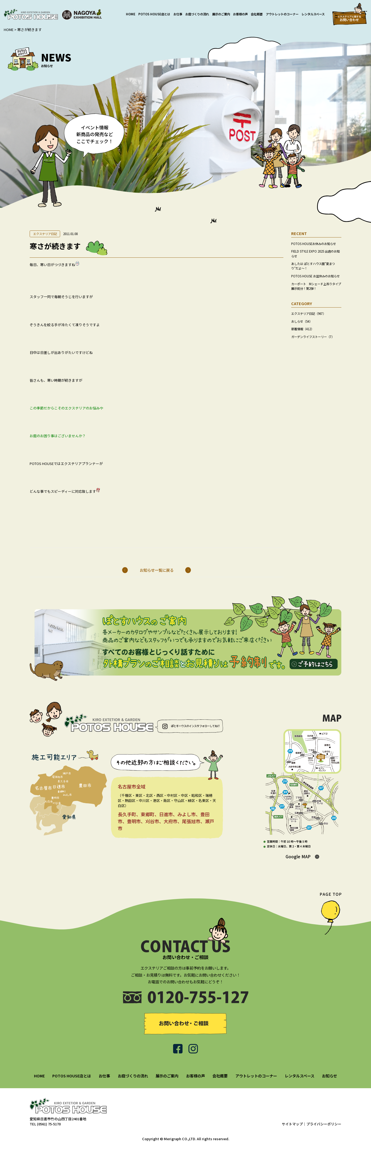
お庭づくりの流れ (197, 14)
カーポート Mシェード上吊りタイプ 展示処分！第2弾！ (317, 286)
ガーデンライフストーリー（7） (312, 337)
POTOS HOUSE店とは (154, 14)
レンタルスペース (313, 14)
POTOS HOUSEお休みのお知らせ (313, 244)
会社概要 (257, 14)
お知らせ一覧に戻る (157, 570)
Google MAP (298, 856)
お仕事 (177, 14)
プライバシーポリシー (323, 1123)
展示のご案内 (221, 14)
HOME (130, 14)
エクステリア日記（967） (308, 313)
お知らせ (329, 1075)
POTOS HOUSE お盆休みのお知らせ (315, 276)
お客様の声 (240, 14)
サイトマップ (292, 1123)
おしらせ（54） (301, 321)
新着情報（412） (302, 329)
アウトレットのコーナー (282, 14)
